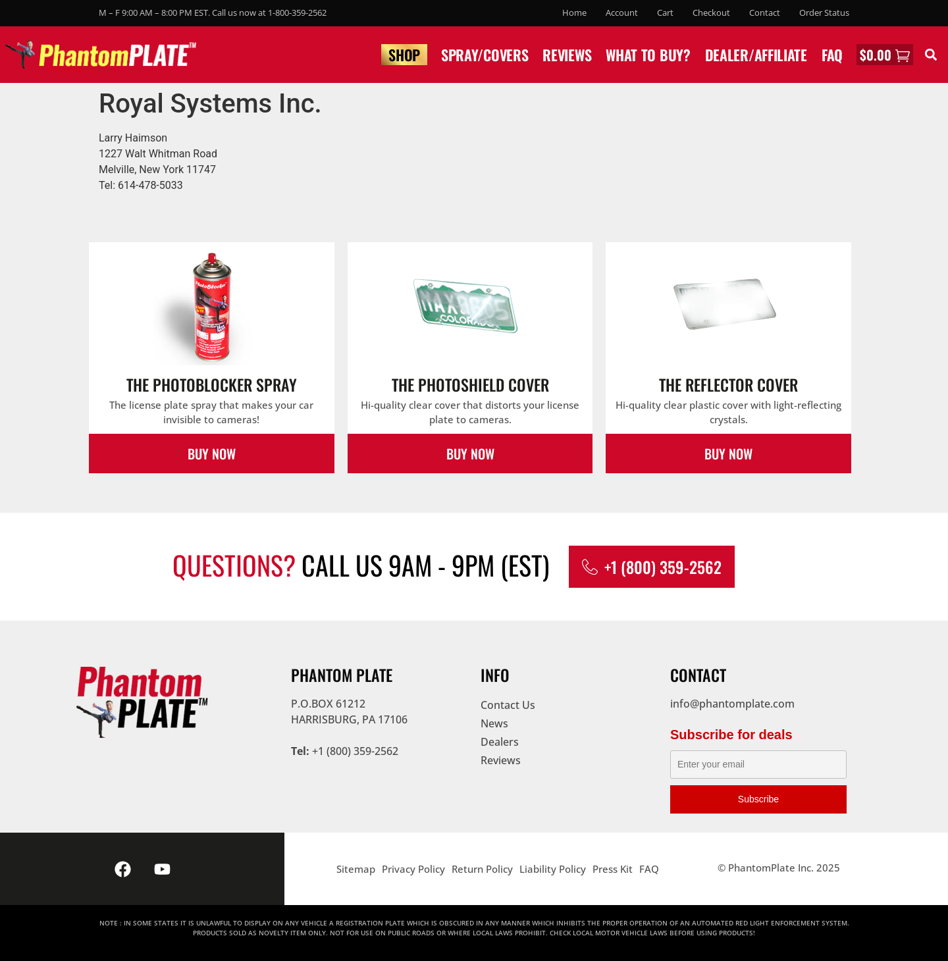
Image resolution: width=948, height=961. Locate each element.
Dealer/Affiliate (756, 54)
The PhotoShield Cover (470, 384)
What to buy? (648, 54)
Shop (404, 54)
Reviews (566, 54)
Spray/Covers (484, 54)
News (494, 723)
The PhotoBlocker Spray (211, 384)
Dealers (500, 742)
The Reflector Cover (728, 384)
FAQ (832, 54)
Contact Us (508, 705)
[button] (930, 54)
